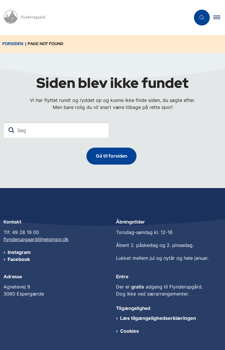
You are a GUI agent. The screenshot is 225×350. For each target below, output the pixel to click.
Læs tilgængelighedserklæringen (158, 318)
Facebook (19, 259)
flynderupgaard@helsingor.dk (36, 239)
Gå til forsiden (111, 156)
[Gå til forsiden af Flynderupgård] (23, 17)
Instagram (19, 252)
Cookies (129, 331)
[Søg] (56, 130)
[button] (219, 17)
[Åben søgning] (202, 17)
